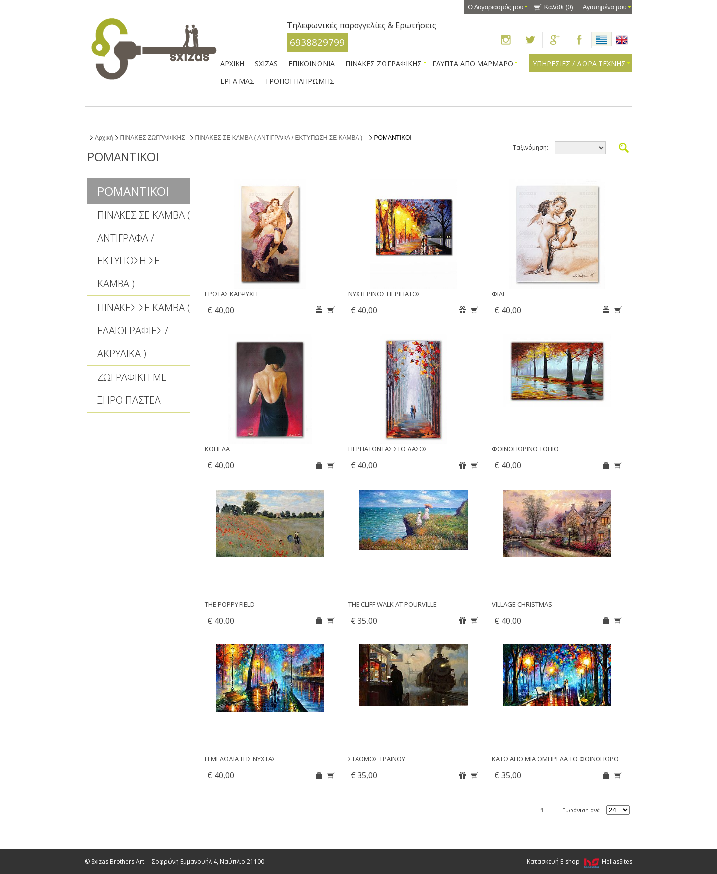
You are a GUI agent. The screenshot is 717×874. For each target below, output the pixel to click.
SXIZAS (266, 63)
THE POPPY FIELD (230, 604)
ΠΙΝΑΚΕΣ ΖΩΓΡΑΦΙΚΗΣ (383, 63)
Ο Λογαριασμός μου (495, 7)
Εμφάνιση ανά (581, 810)
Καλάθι (558, 7)
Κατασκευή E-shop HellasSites (579, 861)
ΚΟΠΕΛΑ (217, 448)
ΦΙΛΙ (498, 293)
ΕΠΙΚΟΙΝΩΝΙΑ (311, 63)
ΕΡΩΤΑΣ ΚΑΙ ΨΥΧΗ (231, 293)
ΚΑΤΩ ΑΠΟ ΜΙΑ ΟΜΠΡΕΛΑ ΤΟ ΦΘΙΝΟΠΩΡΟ (555, 758)
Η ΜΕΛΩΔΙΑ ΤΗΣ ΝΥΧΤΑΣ (240, 758)
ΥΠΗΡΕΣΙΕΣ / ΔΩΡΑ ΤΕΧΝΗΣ (579, 63)
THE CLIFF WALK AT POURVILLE (392, 604)
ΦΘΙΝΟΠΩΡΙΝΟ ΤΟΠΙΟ (525, 448)
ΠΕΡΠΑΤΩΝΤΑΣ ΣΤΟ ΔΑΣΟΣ (388, 448)
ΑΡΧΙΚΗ (232, 63)
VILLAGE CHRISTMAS (522, 604)
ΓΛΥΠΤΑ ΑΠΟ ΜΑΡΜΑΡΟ (472, 63)
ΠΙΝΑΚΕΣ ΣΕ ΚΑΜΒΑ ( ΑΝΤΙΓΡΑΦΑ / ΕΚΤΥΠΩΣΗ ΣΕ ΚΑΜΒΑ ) (279, 137)
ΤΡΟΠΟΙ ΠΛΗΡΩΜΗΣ (299, 81)
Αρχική (104, 137)
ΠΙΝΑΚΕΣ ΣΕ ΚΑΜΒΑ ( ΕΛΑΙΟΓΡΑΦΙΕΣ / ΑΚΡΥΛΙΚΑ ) (143, 330)
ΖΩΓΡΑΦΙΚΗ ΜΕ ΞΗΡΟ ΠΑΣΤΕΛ (132, 389)
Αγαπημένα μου (605, 7)
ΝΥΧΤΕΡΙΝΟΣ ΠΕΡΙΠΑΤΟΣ (384, 293)
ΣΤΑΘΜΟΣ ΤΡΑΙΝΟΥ (376, 758)
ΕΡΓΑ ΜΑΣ (237, 81)
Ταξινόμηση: (530, 147)
